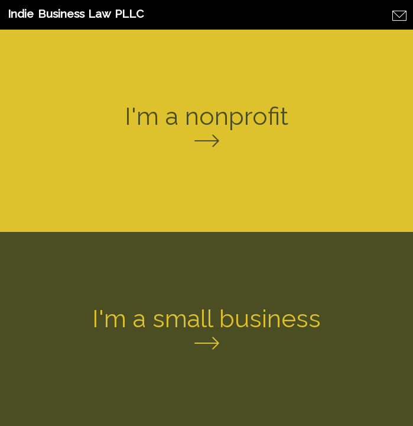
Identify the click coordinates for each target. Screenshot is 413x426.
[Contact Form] (400, 16)
